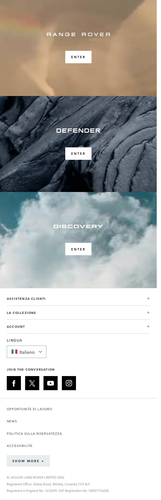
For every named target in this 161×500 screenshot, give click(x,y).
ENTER (78, 56)
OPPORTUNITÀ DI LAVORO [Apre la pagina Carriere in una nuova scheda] (29, 409)
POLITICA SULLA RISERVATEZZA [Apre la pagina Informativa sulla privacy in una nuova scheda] (34, 433)
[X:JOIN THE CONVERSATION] (32, 383)
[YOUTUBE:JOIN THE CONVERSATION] (50, 383)
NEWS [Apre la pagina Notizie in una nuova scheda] (12, 421)
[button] (78, 300)
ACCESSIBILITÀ (19, 445)
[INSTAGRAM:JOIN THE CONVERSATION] (69, 383)
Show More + (28, 460)
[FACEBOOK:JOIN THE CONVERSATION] (14, 383)
